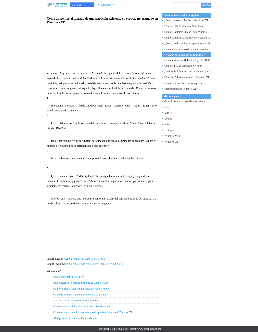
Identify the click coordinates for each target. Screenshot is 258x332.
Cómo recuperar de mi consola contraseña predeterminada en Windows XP (92, 312)
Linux (167, 107)
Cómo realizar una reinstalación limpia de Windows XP (95, 263)
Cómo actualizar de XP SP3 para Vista (84, 258)
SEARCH (206, 5)
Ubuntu (168, 118)
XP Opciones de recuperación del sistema (75, 318)
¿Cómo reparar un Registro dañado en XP (186, 20)
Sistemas (76, 4)
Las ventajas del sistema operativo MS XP (75, 300)
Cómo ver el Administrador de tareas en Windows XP (81, 306)
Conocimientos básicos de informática (184, 101)
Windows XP (108, 4)
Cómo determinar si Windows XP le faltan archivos (80, 294)
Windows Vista (172, 135)
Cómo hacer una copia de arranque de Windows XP (80, 282)
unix (166, 124)
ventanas (169, 130)
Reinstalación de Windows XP (180, 88)
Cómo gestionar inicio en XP (68, 276)
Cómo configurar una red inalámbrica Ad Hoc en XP (81, 288)
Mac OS (168, 112)
